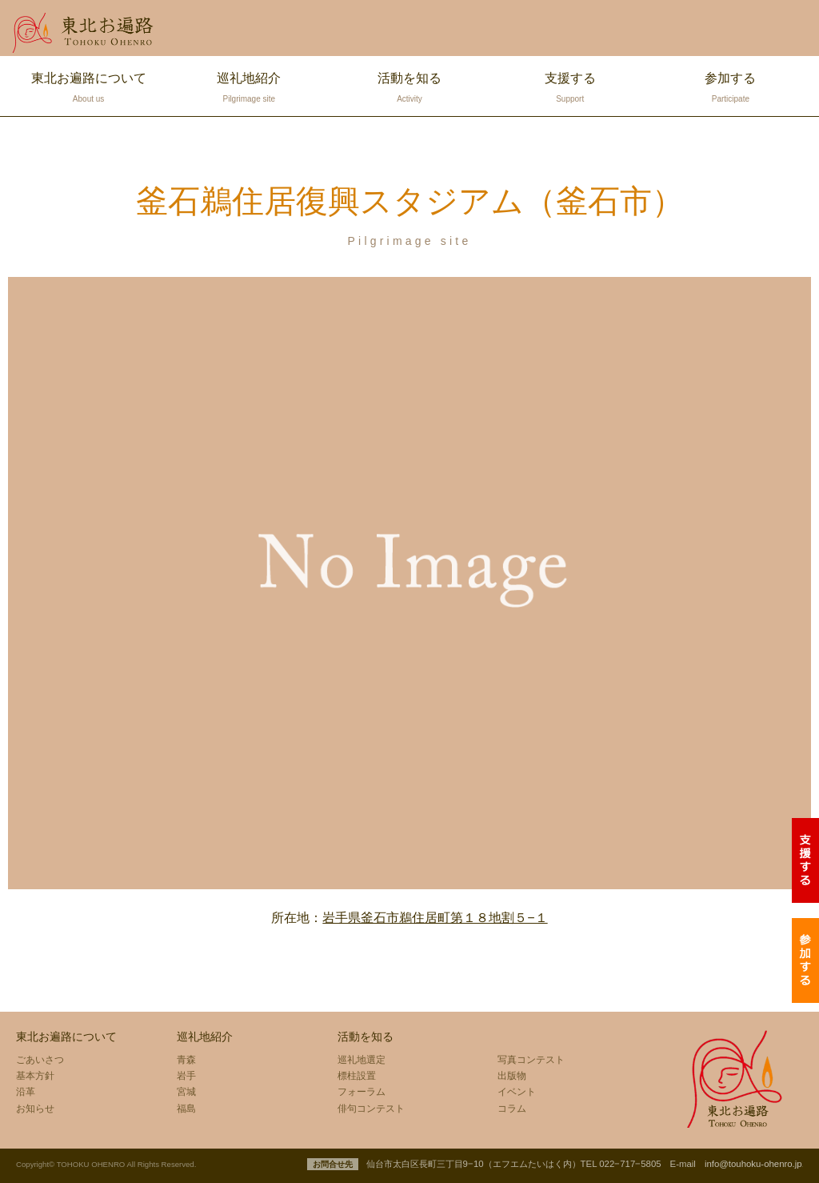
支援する (569, 89)
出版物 (511, 1075)
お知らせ (35, 1108)
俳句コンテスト (371, 1108)
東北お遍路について (88, 89)
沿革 (25, 1091)
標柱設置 (357, 1075)
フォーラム (362, 1091)
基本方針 (35, 1075)
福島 (186, 1108)
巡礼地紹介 (249, 89)
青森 (186, 1059)
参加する (730, 89)
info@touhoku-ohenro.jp (753, 1164)
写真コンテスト (531, 1059)
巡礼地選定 (362, 1059)
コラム (511, 1108)
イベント (516, 1091)
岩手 (186, 1075)
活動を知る (410, 89)
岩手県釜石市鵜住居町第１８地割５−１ (434, 917)
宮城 (186, 1091)
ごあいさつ (40, 1059)
